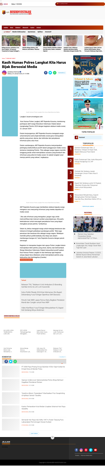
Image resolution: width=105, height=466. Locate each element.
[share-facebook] (45, 72)
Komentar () (61, 72)
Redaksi (77, 456)
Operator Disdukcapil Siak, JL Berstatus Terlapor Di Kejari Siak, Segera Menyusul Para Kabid (90, 150)
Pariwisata (32, 32)
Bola (11, 27)
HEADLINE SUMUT (14, 58)
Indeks (6, 27)
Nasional (82, 137)
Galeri (32, 27)
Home (6, 4)
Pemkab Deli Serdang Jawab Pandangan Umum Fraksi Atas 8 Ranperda (90, 170)
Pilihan (40, 32)
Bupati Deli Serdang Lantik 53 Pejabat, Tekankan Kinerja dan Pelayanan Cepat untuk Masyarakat (90, 180)
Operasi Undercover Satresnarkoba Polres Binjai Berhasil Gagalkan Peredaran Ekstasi (41, 384)
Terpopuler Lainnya (88, 197)
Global (39, 27)
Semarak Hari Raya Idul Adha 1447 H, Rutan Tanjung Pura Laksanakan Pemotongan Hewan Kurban (42, 424)
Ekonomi (25, 27)
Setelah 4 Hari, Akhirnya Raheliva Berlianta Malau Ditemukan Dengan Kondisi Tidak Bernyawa (73, 49)
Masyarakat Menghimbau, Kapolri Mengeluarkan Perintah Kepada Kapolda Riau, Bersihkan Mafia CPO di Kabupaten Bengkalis (90, 190)
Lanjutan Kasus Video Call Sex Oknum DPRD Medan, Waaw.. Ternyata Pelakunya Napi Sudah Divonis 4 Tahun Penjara (93, 49)
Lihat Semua (34, 434)
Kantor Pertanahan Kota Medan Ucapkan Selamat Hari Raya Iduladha (42, 409)
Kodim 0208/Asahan (19, 32)
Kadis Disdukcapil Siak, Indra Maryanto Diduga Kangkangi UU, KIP (90, 160)
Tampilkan (62, 357)
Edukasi (17, 27)
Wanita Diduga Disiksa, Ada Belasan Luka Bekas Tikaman (30, 48)
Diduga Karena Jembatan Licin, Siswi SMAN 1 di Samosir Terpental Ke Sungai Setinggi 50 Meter (11, 49)
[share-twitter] (50, 72)
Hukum (7, 32)
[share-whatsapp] (54, 72)
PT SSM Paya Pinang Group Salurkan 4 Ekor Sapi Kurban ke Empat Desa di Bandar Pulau (43, 371)
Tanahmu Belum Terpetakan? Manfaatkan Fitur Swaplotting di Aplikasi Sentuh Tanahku (39, 398)
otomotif (48, 32)
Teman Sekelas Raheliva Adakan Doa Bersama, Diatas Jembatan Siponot (52, 49)
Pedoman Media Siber (88, 456)
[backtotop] (53, 438)
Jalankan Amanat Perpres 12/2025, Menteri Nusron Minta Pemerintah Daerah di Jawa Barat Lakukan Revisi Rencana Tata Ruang (88, 246)
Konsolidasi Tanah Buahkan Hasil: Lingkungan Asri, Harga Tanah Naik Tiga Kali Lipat (88, 237)
